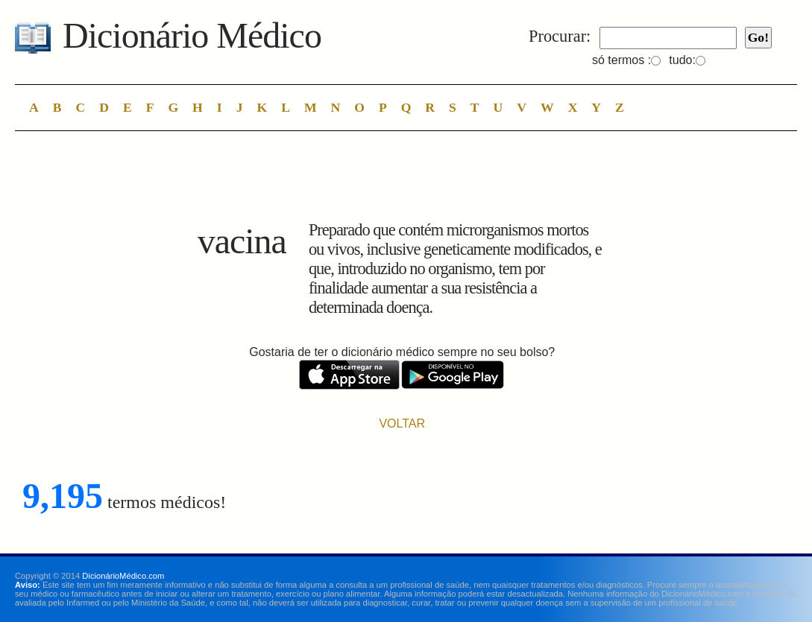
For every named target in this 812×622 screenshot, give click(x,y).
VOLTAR (402, 423)
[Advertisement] (401, 179)
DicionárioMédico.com (123, 575)
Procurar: (560, 36)
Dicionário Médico (192, 35)
